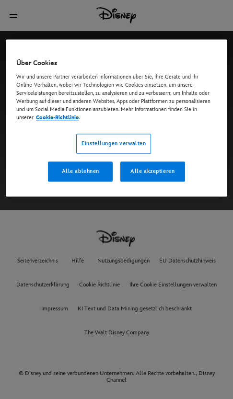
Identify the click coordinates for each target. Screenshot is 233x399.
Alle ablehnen (80, 171)
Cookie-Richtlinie (57, 117)
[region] (116, 117)
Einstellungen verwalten (114, 143)
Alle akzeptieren (152, 171)
